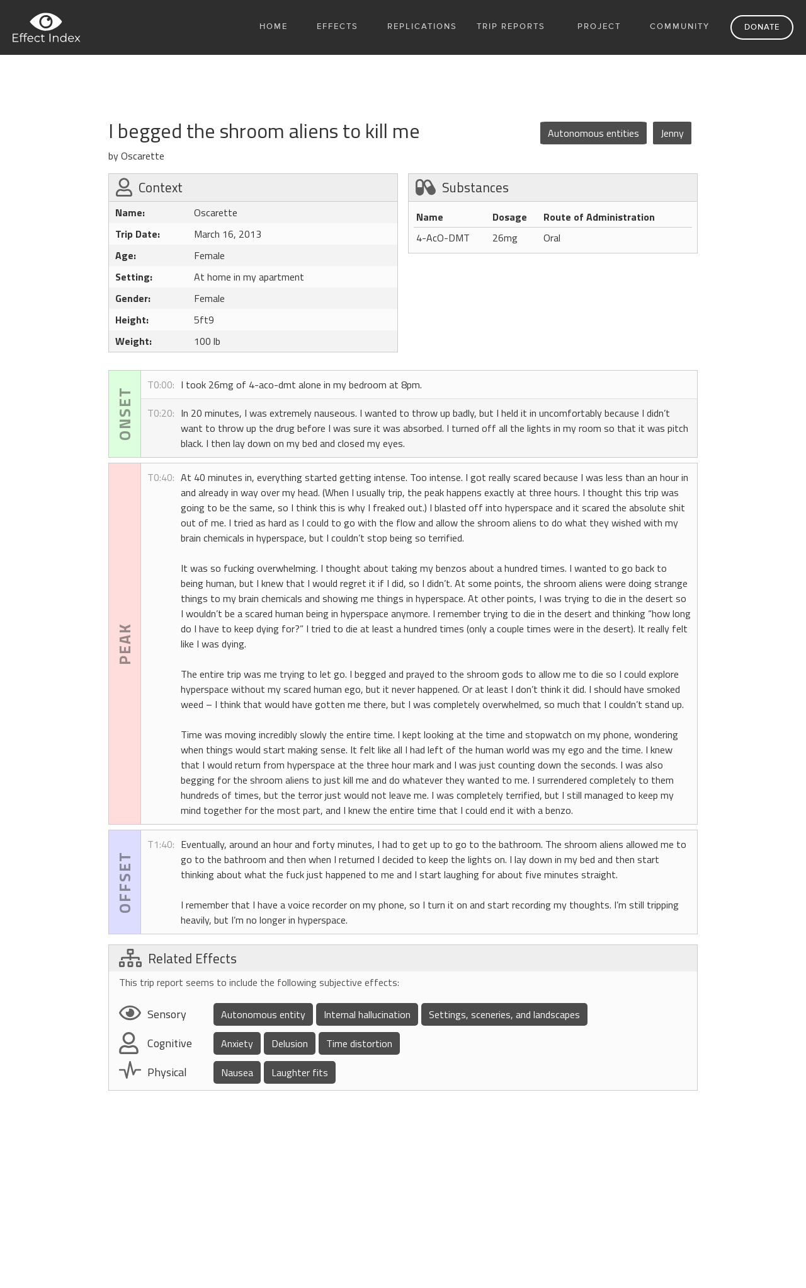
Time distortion (359, 1043)
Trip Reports (511, 27)
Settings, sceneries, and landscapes (504, 1014)
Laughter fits (299, 1072)
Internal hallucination (367, 1014)
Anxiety (237, 1043)
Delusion (289, 1043)
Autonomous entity (263, 1014)
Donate (762, 27)
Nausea (237, 1072)
